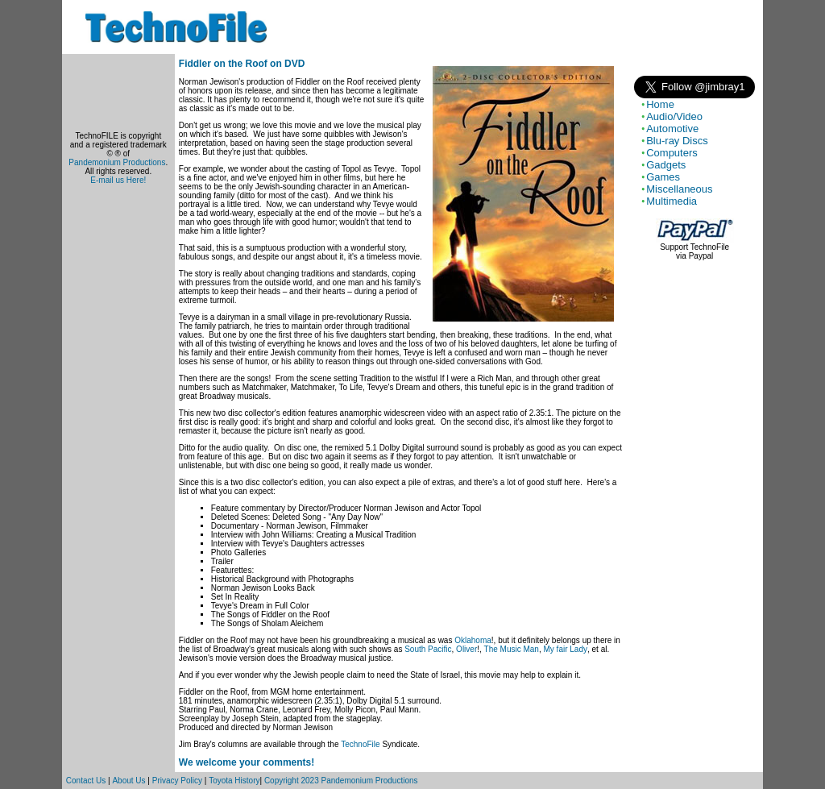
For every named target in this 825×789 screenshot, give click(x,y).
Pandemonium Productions (116, 162)
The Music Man (511, 649)
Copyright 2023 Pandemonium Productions (341, 780)
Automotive (672, 129)
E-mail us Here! (118, 180)
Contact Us (86, 780)
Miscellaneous (679, 189)
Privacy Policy (177, 780)
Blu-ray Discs (677, 141)
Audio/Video (674, 116)
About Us (128, 780)
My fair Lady (565, 649)
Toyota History (234, 780)
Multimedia (671, 201)
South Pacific (427, 649)
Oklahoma (472, 640)
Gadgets (666, 165)
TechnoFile (360, 744)
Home (660, 104)
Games (663, 177)
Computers (672, 153)
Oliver (466, 649)
